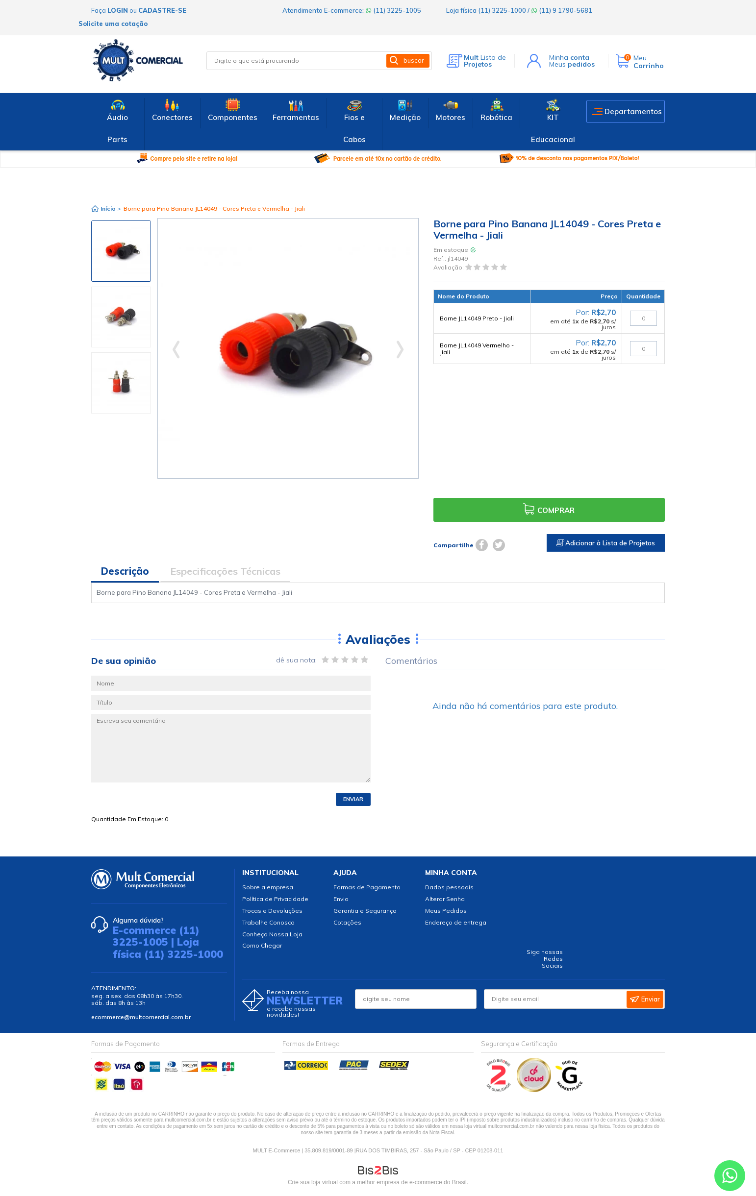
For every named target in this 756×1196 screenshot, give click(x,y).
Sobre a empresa (267, 887)
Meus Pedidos (446, 910)
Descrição (125, 571)
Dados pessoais (449, 887)
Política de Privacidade (275, 899)
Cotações (347, 922)
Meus (572, 64)
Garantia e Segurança (365, 910)
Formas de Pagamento (367, 887)
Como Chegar (262, 945)
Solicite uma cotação (113, 23)
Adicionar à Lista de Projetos (605, 542)
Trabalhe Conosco (268, 922)
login (117, 10)
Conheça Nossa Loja (272, 934)
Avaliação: (449, 267)
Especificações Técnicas (225, 571)
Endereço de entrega (455, 922)
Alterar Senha (445, 899)
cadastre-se (162, 10)
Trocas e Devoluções (272, 910)
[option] (121, 251)
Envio (341, 899)
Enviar (353, 799)
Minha (569, 57)
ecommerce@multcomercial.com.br (141, 1017)
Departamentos (633, 111)
